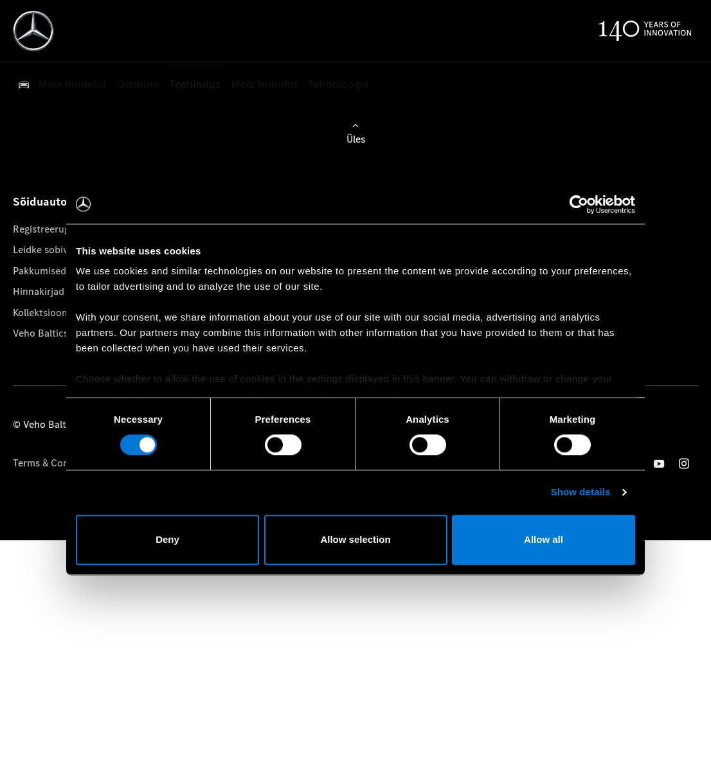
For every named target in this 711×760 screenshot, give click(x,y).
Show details (581, 492)
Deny (167, 539)
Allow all (543, 539)
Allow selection (355, 539)
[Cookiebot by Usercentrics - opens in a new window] (579, 204)
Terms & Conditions (56, 463)
